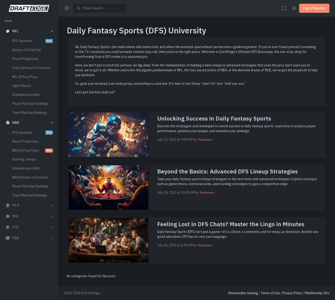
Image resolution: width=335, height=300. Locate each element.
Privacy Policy (292, 293)
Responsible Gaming (243, 293)
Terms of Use (270, 293)
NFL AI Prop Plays (25, 77)
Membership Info (317, 293)
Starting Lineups (24, 159)
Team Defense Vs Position (31, 68)
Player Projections (25, 59)
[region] (29, 155)
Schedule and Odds (26, 95)
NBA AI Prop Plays (32, 150)
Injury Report (21, 86)
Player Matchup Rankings (30, 103)
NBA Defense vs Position (30, 177)
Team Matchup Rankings (29, 113)
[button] (29, 31)
